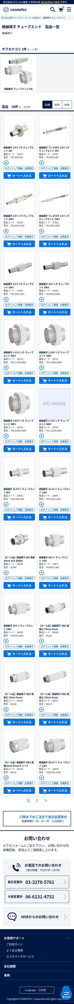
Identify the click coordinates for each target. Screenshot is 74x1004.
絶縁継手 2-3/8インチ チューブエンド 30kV (54, 354)
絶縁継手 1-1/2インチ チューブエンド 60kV (54, 422)
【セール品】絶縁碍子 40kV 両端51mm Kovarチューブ (19, 764)
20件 (47, 105)
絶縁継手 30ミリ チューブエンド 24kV (18, 627)
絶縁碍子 (37, 17)
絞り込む (66, 994)
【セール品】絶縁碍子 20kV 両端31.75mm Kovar (54, 627)
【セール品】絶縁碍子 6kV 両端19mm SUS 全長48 (19, 559)
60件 (67, 105)
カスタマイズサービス (20, 956)
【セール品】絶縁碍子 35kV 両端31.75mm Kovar (19, 695)
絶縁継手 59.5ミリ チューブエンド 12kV (54, 764)
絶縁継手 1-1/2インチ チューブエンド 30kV (19, 354)
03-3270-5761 (37, 882)
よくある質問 (14, 950)
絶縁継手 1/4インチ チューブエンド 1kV (19, 149)
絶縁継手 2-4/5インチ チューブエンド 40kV (19, 422)
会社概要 (10, 966)
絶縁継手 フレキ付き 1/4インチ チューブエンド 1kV (54, 149)
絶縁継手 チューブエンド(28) (18, 89)
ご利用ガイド (14, 944)
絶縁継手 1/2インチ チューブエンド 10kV (19, 285)
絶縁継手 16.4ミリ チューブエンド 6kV (19, 490)
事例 (7, 975)
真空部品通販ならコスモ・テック (16, 17)
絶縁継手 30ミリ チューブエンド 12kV (53, 559)
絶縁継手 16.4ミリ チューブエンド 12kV (54, 490)
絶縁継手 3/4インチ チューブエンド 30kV (54, 285)
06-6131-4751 (37, 896)
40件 (57, 105)
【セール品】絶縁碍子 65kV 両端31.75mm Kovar (54, 695)
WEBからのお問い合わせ (37, 916)
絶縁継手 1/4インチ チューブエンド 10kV (19, 217)
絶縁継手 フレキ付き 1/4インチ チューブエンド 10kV (54, 217)
